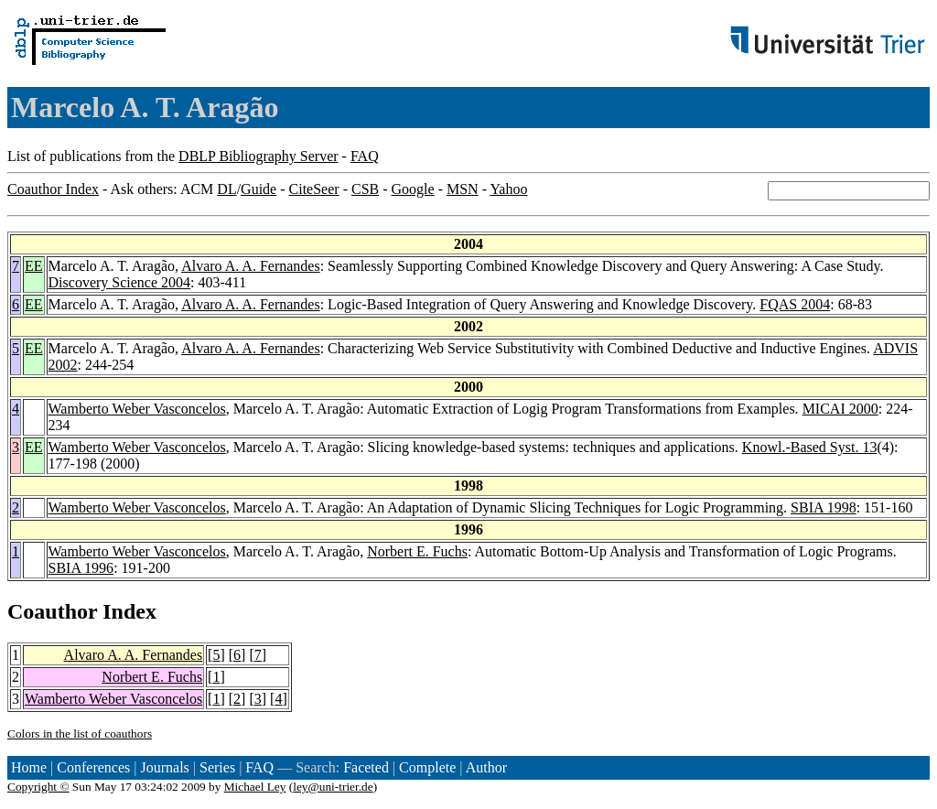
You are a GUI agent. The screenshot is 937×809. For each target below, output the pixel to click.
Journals (164, 767)
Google (413, 189)
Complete (427, 767)
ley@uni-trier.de (332, 786)
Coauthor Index (53, 189)
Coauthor (52, 611)
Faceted (366, 767)
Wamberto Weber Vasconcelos (137, 408)
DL (226, 189)
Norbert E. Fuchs (417, 551)
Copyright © (38, 786)
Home (29, 767)
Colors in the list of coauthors (79, 733)
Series (217, 767)
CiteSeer (314, 189)
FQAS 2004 (794, 304)
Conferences (93, 767)
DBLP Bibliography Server (258, 156)
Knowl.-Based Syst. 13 (810, 447)
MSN (463, 189)
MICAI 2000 (840, 408)
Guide (258, 189)
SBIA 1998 (823, 507)
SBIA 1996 (81, 568)
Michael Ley (255, 786)
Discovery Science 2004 (119, 282)
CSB (365, 189)
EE (34, 266)
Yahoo (508, 189)
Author (486, 767)
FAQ (364, 156)
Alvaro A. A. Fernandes (250, 266)
